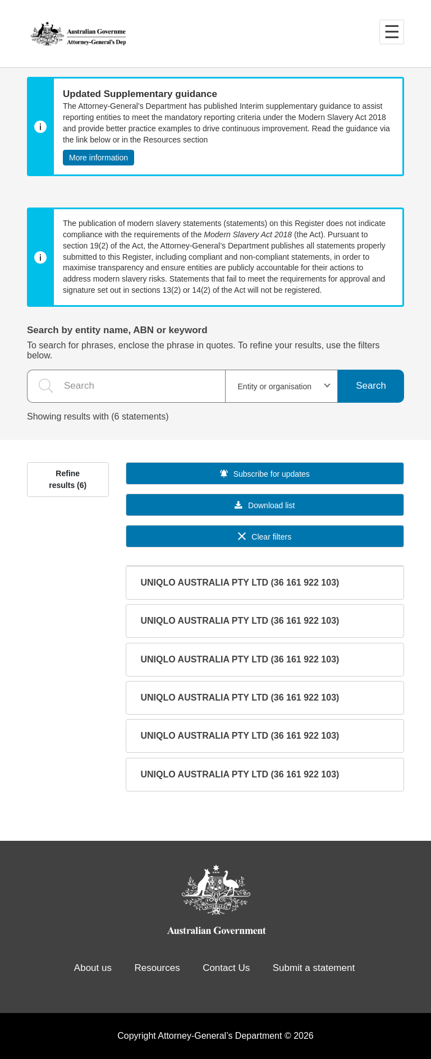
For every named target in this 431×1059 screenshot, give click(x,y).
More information (98, 157)
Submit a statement (314, 968)
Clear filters (264, 536)
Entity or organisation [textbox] (275, 386)
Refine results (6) (67, 479)
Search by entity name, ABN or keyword (117, 330)
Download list (265, 505)
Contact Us (226, 968)
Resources (157, 968)
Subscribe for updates (265, 473)
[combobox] (281, 386)
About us (93, 968)
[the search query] (126, 386)
